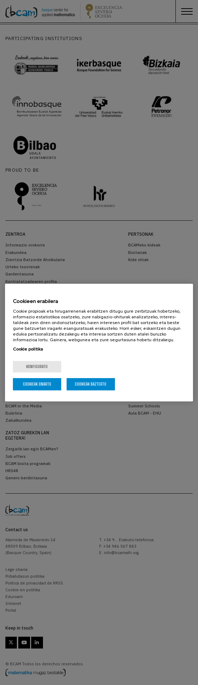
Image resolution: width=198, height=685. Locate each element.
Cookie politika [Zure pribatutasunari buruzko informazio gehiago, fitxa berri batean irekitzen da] (28, 349)
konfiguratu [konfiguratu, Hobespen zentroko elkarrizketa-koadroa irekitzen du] (37, 366)
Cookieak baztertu (90, 384)
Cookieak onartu (37, 384)
